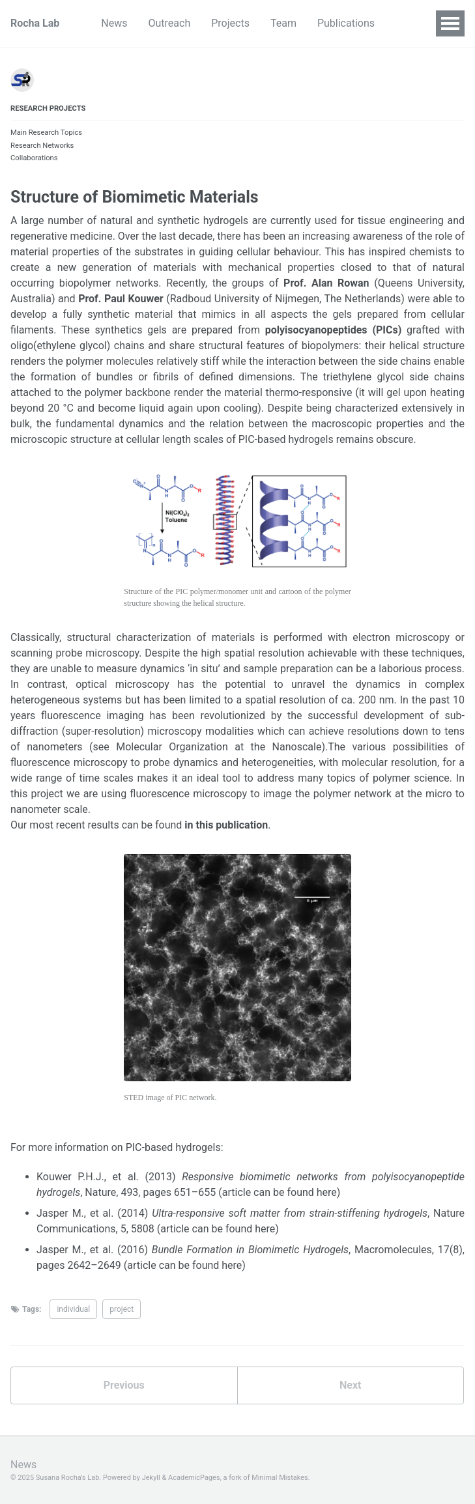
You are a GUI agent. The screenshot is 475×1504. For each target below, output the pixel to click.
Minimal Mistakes (280, 1477)
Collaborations (34, 158)
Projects (230, 23)
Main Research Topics (46, 132)
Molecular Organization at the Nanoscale (218, 747)
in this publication (226, 825)
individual (73, 1309)
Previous (124, 1385)
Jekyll (151, 1477)
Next (350, 1385)
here (327, 1192)
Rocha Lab (34, 23)
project (121, 1309)
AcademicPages (194, 1477)
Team (283, 23)
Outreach (170, 23)
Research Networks (42, 145)
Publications (346, 23)
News (114, 23)
